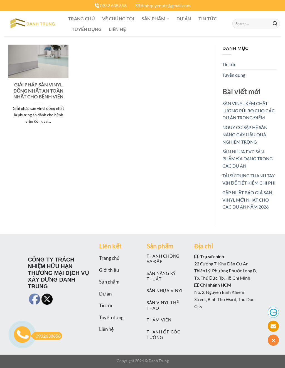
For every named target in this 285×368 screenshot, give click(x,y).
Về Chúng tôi (118, 18)
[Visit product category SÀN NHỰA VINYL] (166, 291)
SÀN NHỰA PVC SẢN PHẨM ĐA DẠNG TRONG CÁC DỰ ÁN (247, 158)
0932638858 (46, 335)
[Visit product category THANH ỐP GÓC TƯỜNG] (166, 334)
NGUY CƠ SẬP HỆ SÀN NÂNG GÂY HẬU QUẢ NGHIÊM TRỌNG (244, 134)
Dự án (183, 18)
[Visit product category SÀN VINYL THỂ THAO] (166, 305)
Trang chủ (81, 18)
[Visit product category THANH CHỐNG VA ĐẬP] (166, 258)
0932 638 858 (113, 5)
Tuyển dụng (87, 29)
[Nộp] (275, 23)
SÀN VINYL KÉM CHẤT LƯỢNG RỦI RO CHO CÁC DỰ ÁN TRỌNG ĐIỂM (248, 110)
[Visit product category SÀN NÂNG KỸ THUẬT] (166, 276)
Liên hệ (117, 29)
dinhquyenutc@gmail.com (165, 5)
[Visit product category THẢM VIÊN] (166, 320)
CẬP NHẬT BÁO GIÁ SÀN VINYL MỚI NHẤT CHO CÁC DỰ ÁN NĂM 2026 (247, 199)
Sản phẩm (155, 18)
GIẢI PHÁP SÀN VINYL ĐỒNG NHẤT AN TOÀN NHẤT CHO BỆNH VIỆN (38, 91)
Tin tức (207, 18)
